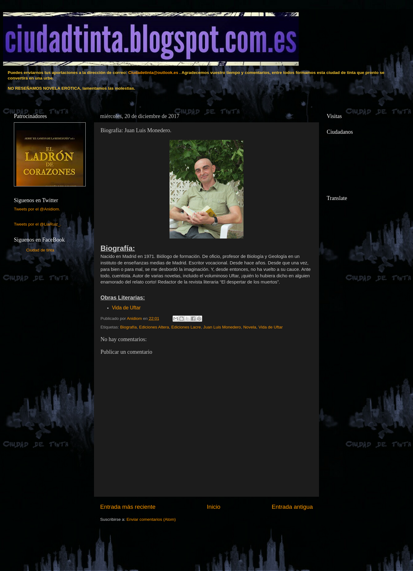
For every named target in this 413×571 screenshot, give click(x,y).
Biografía (128, 327)
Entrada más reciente (128, 507)
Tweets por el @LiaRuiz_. (37, 224)
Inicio (213, 507)
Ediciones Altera (154, 327)
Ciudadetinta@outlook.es (153, 72)
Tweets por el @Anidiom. (37, 209)
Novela (249, 327)
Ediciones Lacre (186, 327)
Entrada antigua (292, 507)
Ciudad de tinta (40, 250)
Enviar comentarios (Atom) (151, 519)
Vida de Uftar (271, 327)
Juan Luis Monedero (222, 327)
